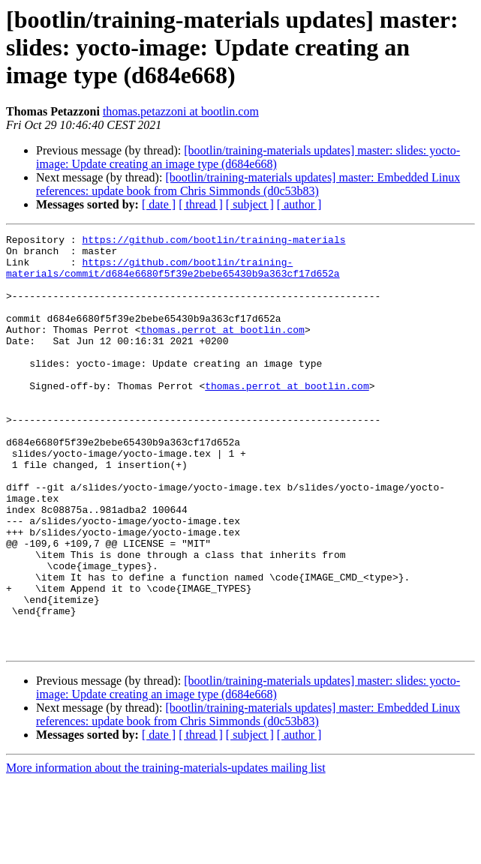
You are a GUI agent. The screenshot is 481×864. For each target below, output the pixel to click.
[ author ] (299, 204)
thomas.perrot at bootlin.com (222, 349)
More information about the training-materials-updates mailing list (166, 850)
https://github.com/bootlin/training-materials (213, 241)
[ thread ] (201, 204)
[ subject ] (250, 204)
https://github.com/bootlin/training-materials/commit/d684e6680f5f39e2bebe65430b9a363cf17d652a (173, 275)
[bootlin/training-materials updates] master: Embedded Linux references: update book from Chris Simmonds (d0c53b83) (248, 184)
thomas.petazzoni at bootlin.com (181, 111)
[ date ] (159, 204)
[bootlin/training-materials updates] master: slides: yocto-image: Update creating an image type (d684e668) (248, 157)
